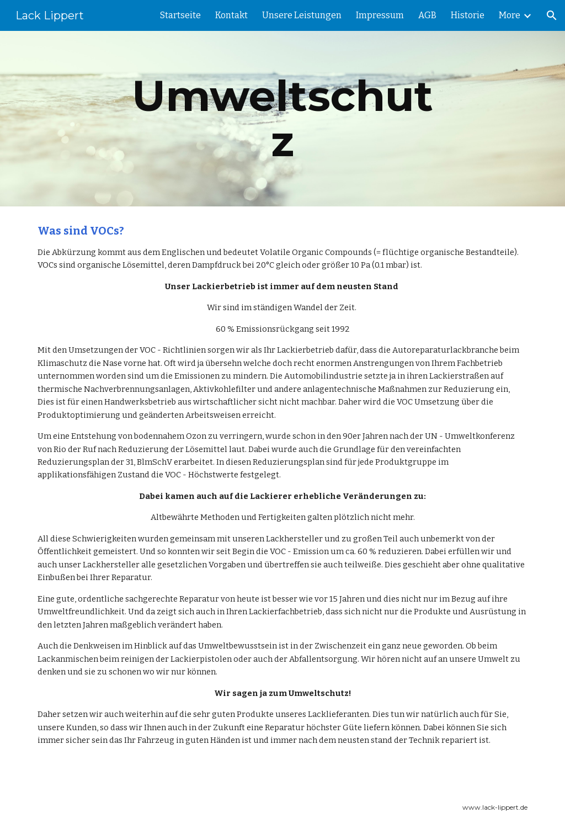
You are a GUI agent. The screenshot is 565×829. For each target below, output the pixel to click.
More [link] (509, 15)
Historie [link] (467, 15)
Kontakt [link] (231, 15)
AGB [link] (427, 15)
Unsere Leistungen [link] (302, 15)
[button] (552, 15)
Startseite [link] (180, 15)
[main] (282, 119)
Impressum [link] (380, 15)
